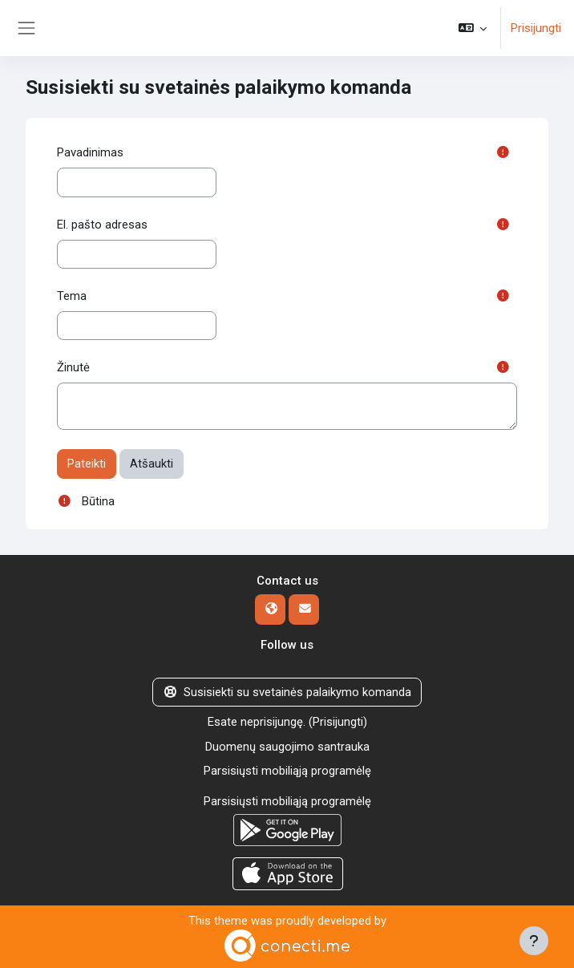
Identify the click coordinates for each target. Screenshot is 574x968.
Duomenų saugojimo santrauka (287, 746)
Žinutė (73, 367)
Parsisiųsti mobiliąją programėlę (287, 770)
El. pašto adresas (102, 224)
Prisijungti (536, 28)
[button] (472, 28)
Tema (72, 296)
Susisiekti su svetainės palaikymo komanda (287, 692)
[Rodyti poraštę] (533, 940)
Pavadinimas (90, 152)
